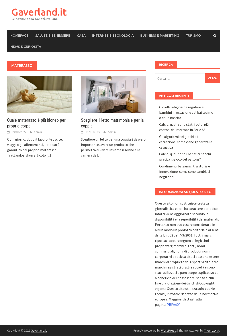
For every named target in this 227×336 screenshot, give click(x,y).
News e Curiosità (25, 46)
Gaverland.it (39, 11)
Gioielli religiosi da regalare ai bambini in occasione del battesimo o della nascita (186, 112)
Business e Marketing (159, 35)
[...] (49, 155)
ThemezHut (211, 330)
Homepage (19, 35)
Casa (81, 35)
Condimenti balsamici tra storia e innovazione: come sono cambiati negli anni (184, 171)
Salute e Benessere (52, 35)
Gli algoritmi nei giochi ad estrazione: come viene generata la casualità (185, 141)
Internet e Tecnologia (113, 35)
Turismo (193, 35)
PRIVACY (173, 304)
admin (38, 132)
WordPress (168, 330)
